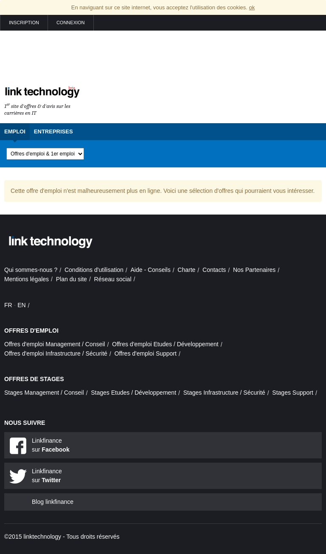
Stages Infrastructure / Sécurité (224, 392)
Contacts (214, 269)
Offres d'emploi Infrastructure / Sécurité (55, 353)
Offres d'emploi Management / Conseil (54, 344)
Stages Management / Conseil (44, 392)
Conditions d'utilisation (94, 269)
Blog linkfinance (52, 501)
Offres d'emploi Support (146, 353)
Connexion (70, 22)
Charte (186, 269)
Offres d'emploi (31, 330)
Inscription (24, 22)
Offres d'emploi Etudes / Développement (165, 344)
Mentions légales (26, 279)
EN (21, 305)
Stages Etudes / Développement (133, 392)
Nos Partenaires (254, 269)
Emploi (14, 131)
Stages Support (292, 392)
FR (8, 305)
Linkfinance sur (51, 445)
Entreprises (53, 131)
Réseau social (113, 279)
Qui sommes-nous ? (30, 269)
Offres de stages (34, 379)
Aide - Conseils (151, 269)
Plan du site (71, 279)
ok (252, 7)
